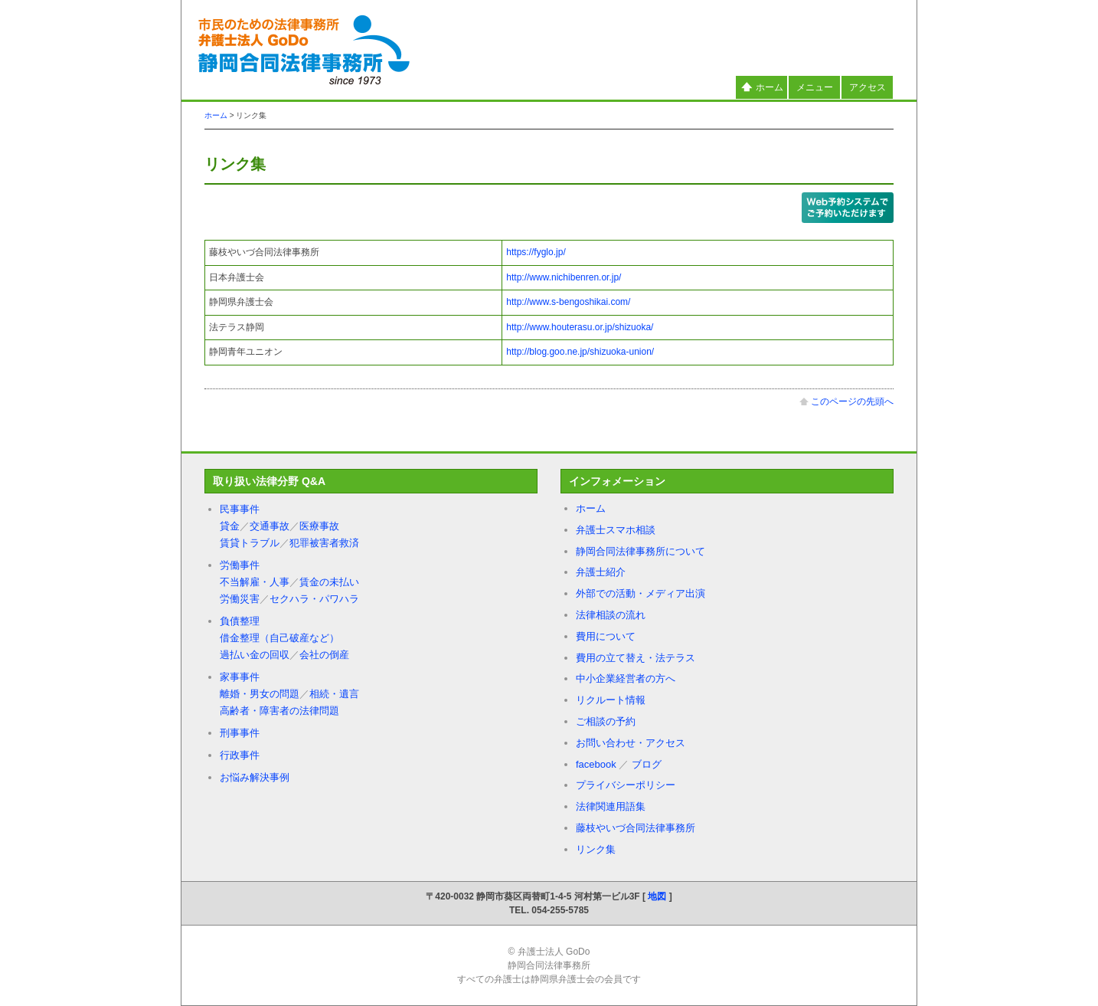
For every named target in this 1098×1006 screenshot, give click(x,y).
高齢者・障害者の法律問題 (279, 710)
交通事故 (269, 526)
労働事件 (240, 565)
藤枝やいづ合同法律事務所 (635, 828)
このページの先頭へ (846, 401)
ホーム (761, 87)
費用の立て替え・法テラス (635, 658)
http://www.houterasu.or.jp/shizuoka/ (579, 327)
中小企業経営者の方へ (625, 678)
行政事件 (240, 755)
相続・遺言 (334, 694)
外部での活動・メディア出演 (640, 593)
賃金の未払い (329, 582)
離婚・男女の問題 (259, 694)
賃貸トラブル (249, 543)
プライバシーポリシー (625, 785)
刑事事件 (240, 733)
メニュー (814, 87)
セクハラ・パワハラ (314, 599)
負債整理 (240, 621)
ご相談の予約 (606, 721)
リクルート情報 (610, 700)
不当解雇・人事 (254, 582)
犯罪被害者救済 (324, 543)
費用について (606, 636)
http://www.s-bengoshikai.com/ (568, 302)
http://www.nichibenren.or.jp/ (563, 277)
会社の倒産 (324, 654)
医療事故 (319, 526)
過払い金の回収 (254, 654)
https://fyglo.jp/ (535, 252)
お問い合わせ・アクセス (630, 743)
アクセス (867, 87)
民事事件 (240, 509)
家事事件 (240, 677)
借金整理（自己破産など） (279, 638)
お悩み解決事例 (254, 777)
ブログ (647, 764)
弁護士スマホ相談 (615, 530)
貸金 (230, 526)
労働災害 (240, 599)
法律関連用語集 (610, 806)
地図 (657, 896)
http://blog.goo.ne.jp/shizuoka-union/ (580, 351)
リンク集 (596, 849)
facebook (596, 764)
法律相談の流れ (610, 615)
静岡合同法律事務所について (640, 551)
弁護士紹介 (601, 572)
